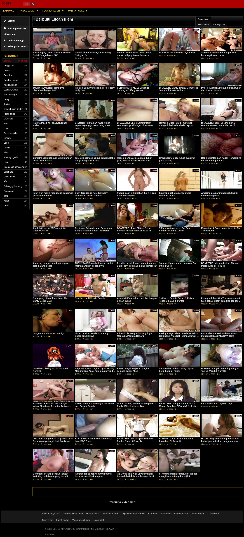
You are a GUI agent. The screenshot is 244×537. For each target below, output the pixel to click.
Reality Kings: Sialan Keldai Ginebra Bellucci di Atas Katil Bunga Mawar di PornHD (179, 336)
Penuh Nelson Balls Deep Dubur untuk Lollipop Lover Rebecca (134, 54)
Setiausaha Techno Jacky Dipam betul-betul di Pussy (176, 369)
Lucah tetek (98, 520)
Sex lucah (166, 513)
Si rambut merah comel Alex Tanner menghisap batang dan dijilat (178, 475)
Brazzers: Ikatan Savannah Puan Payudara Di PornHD (176, 439)
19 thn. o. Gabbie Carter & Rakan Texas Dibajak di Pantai (176, 299)
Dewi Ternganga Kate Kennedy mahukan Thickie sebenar (91, 194)
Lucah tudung (197, 513)
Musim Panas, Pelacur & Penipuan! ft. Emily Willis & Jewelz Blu (137, 404)
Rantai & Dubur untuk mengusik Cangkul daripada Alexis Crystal (176, 124)
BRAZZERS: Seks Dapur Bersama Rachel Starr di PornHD (135, 439)
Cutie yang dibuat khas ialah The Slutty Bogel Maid (50, 299)
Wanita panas (76, 11)
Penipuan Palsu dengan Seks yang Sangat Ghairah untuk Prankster (93, 229)
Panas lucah (28, 11)
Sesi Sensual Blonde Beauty (90, 298)
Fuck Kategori (51, 11)
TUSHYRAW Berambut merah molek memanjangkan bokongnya (94, 264)
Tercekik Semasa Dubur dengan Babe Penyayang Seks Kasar (95, 159)
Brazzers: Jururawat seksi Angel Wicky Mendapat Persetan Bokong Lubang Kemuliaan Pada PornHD (51, 406)
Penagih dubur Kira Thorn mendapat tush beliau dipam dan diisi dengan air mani (220, 301)
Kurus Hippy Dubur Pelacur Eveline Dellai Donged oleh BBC (51, 54)
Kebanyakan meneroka (219, 27)
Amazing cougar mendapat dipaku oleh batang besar (219, 194)
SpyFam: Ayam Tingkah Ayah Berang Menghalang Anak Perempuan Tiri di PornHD (94, 371)
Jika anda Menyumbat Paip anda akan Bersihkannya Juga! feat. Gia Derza (53, 439)
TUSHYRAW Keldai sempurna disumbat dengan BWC (48, 89)
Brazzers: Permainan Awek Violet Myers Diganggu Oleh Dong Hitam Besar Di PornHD (93, 125)
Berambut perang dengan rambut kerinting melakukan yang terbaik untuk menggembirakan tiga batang (52, 476)
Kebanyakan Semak (16, 46)
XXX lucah (153, 513)
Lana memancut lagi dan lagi (216, 403)
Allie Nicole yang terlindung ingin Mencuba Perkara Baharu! (134, 334)
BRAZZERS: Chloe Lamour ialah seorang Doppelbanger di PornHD (135, 124)
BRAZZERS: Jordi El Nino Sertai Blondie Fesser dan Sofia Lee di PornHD (218, 125)
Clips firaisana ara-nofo (133, 513)
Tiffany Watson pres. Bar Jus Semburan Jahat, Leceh (174, 229)
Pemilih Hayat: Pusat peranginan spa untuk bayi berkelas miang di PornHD (137, 264)
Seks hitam (47, 520)
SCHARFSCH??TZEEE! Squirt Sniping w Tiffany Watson (133, 89)
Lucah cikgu (214, 513)
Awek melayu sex (50, 513)
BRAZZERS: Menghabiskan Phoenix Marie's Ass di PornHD (220, 264)
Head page (8, 11)
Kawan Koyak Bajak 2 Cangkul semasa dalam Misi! (133, 369)
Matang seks (92, 513)
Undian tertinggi (14, 40)
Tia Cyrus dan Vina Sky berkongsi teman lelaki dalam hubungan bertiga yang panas (136, 476)
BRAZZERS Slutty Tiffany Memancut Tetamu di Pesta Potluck (178, 89)
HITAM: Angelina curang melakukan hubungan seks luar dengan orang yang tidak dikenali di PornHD (220, 441)
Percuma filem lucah (73, 513)
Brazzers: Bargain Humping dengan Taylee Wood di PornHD (220, 369)
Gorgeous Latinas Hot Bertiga (48, 333)
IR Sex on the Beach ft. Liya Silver (177, 52)
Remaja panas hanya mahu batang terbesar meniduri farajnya (93, 475)
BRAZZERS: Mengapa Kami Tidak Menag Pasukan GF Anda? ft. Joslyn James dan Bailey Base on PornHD (178, 406)
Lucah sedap (62, 520)
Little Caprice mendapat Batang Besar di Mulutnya (91, 334)
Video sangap (181, 513)
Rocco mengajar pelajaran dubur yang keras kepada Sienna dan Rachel (134, 160)
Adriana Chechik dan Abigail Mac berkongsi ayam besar (218, 54)
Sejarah (9, 21)
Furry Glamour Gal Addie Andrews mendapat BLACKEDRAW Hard (219, 334)
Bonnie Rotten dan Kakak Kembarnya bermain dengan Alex (221, 159)
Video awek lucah (81, 520)
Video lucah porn (110, 513)
